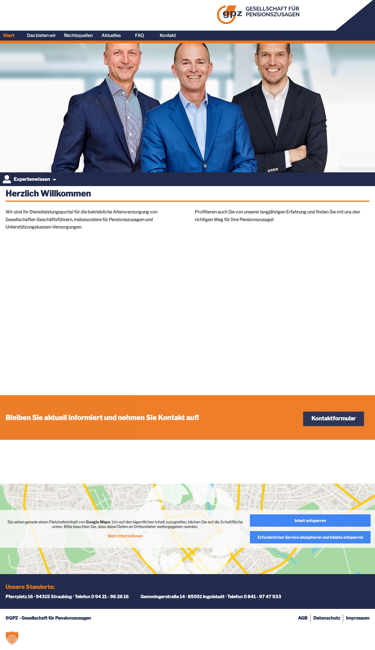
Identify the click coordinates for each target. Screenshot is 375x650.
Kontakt (355, 13)
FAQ (327, 13)
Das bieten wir (229, 13)
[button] (12, 638)
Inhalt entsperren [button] (310, 543)
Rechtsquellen (266, 13)
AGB (303, 640)
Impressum (358, 640)
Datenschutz (326, 640)
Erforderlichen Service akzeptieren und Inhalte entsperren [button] (310, 560)
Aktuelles (298, 13)
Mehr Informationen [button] (125, 558)
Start (196, 13)
